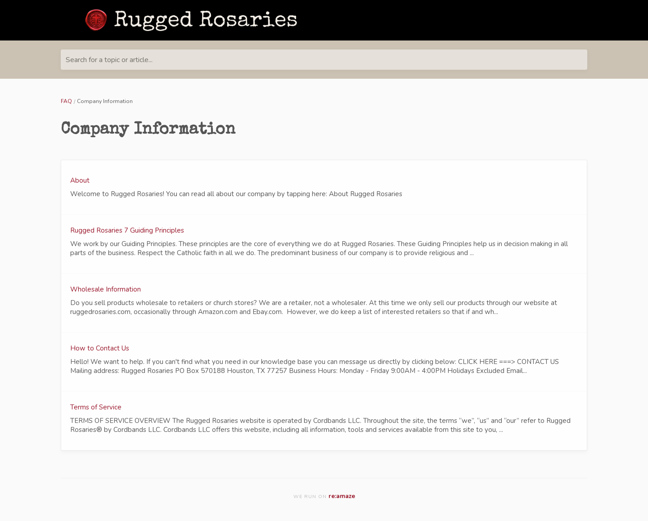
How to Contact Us (99, 348)
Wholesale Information (105, 289)
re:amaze (341, 496)
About (80, 180)
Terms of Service (96, 407)
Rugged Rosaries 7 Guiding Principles (127, 230)
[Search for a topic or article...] (324, 59)
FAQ (66, 101)
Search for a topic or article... (109, 59)
